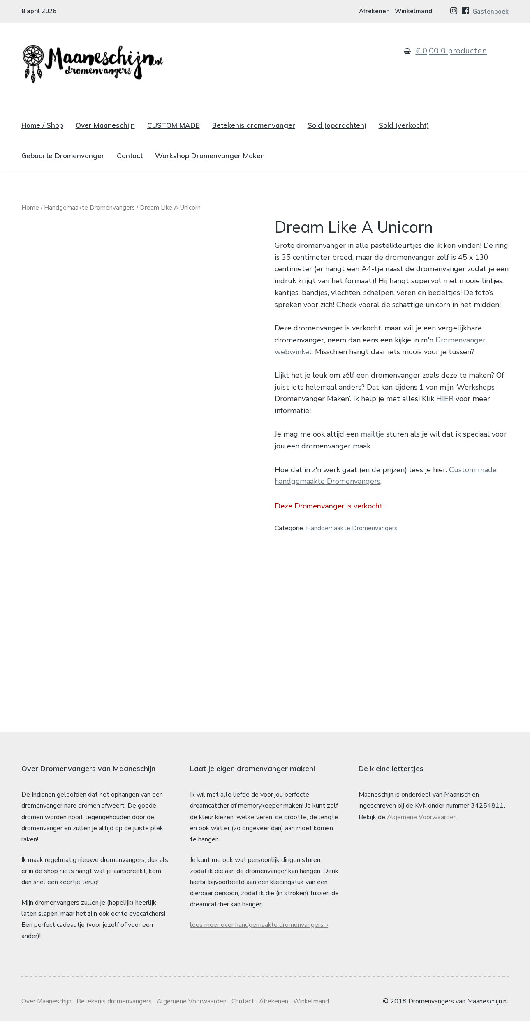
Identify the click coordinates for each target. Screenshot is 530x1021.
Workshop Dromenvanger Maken (210, 155)
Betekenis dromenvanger (253, 125)
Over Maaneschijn (105, 125)
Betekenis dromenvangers (115, 994)
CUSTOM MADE (173, 125)
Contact (130, 155)
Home (30, 207)
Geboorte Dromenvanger (62, 155)
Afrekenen (374, 11)
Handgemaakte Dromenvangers (89, 207)
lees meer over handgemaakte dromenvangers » (259, 917)
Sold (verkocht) (404, 125)
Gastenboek (490, 11)
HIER (445, 399)
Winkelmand (413, 11)
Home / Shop (42, 125)
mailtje (372, 434)
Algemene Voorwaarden (422, 809)
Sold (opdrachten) (337, 125)
